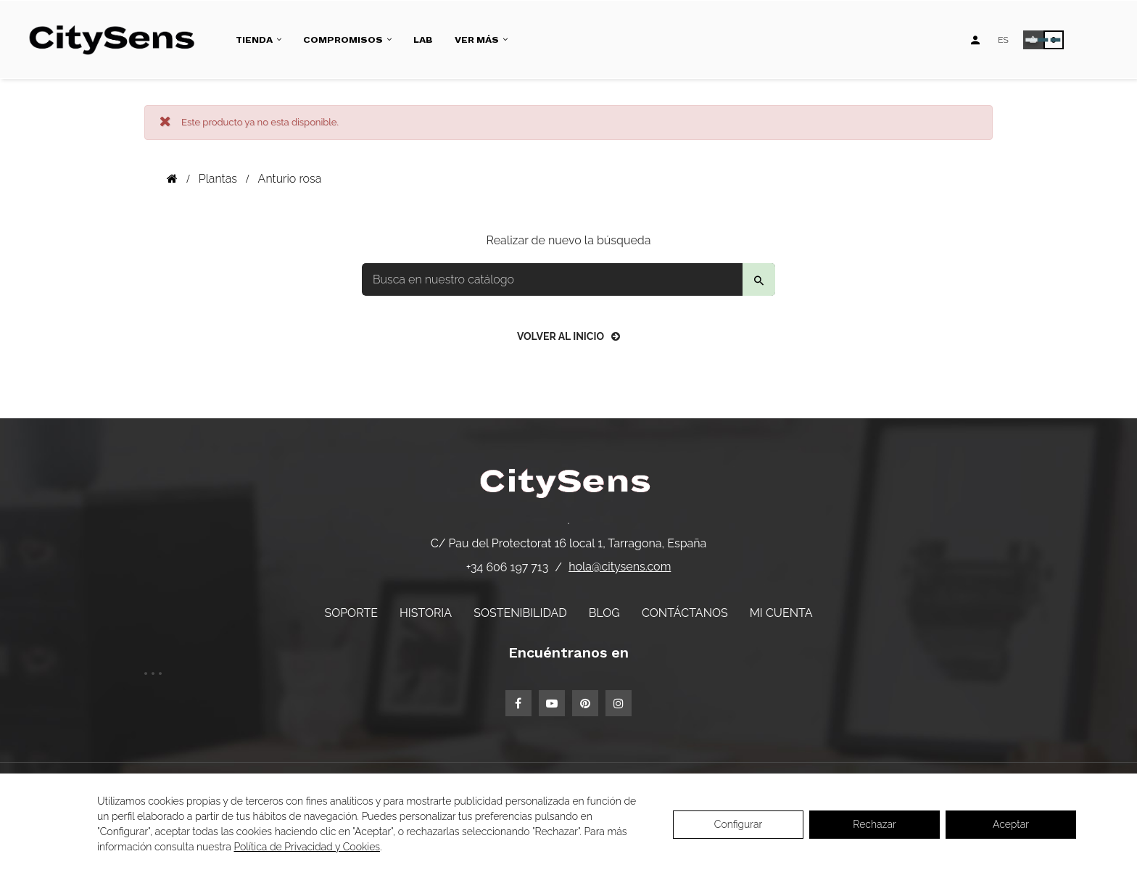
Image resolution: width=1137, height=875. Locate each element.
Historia (426, 613)
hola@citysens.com (619, 566)
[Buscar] (568, 279)
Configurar (738, 824)
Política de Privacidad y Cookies (306, 847)
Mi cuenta (781, 613)
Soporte (351, 613)
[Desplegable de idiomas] (1003, 40)
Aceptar (1011, 824)
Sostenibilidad (520, 613)
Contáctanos (685, 613)
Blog (604, 613)
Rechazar (874, 824)
